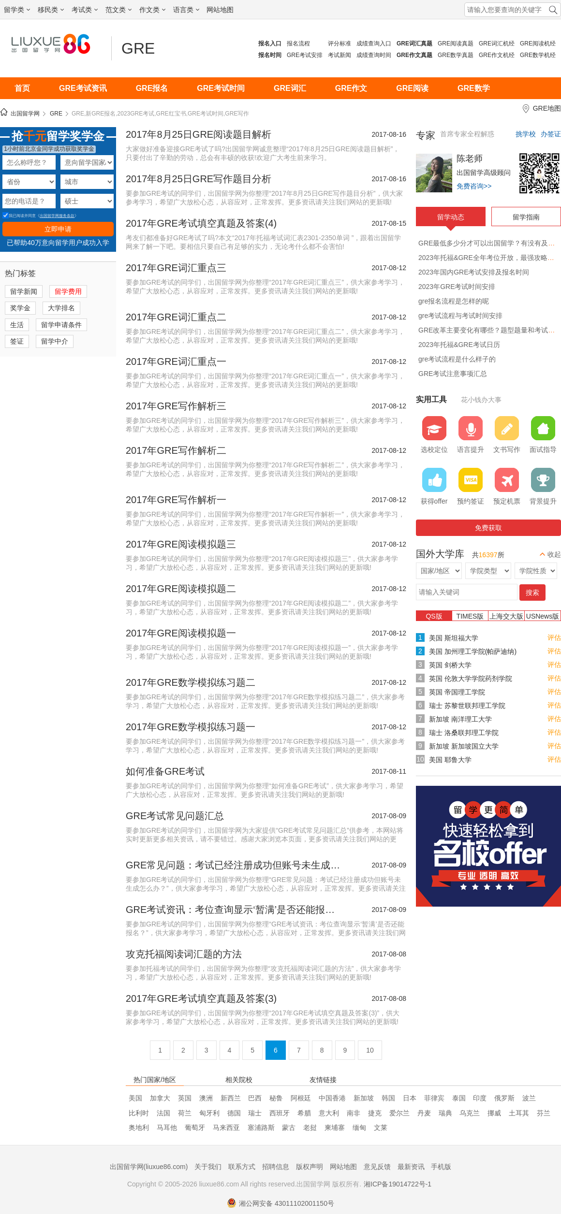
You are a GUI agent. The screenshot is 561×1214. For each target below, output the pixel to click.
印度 (480, 1098)
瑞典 (445, 1113)
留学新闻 (23, 291)
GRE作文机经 (497, 55)
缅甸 (359, 1127)
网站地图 (220, 10)
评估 (554, 637)
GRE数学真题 (455, 55)
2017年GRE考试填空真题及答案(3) (201, 998)
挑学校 (526, 134)
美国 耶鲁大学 (450, 760)
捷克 (375, 1113)
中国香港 (332, 1098)
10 (370, 1050)
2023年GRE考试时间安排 (456, 286)
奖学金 (20, 308)
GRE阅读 (412, 88)
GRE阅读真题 (455, 43)
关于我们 (207, 1167)
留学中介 (54, 341)
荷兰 (185, 1113)
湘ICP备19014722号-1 (397, 1184)
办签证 (551, 134)
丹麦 (424, 1113)
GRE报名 (152, 88)
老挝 (310, 1127)
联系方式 (241, 1167)
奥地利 (139, 1127)
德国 (234, 1113)
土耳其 (519, 1113)
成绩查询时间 (373, 55)
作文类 (152, 10)
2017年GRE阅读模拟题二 (181, 588)
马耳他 (167, 1127)
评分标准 (339, 43)
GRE (138, 48)
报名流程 (298, 43)
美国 (135, 1098)
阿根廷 (301, 1098)
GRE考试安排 (305, 55)
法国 (163, 1113)
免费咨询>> (474, 186)
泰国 (459, 1098)
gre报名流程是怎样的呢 (453, 301)
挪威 (494, 1113)
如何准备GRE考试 (165, 771)
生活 (17, 325)
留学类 (17, 10)
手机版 (441, 1167)
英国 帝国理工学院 (457, 692)
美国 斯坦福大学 (453, 638)
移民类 (51, 10)
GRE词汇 (290, 88)
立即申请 (58, 229)
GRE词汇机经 (497, 43)
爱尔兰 (399, 1113)
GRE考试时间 (221, 88)
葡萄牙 (195, 1127)
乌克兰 (469, 1113)
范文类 (118, 10)
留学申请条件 (61, 325)
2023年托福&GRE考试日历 (459, 344)
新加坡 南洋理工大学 (460, 719)
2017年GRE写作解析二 (176, 450)
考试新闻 (339, 55)
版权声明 (309, 1167)
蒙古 (288, 1127)
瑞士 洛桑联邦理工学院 (464, 733)
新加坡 (364, 1098)
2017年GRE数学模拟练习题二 (190, 682)
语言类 (186, 10)
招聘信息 (275, 1167)
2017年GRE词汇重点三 (176, 267)
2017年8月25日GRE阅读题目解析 (198, 134)
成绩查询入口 (373, 43)
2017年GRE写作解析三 (176, 406)
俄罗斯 (504, 1098)
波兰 (529, 1098)
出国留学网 (25, 113)
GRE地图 (547, 108)
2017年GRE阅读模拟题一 (181, 633)
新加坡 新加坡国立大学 (464, 746)
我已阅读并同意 (19, 216)
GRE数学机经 (538, 55)
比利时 (139, 1113)
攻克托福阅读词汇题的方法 (184, 954)
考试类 (85, 10)
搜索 (532, 592)
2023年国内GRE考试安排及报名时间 (473, 272)
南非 (353, 1113)
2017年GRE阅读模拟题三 (181, 544)
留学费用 (68, 291)
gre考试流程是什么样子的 (457, 359)
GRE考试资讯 (83, 88)
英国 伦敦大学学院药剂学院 (470, 678)
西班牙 (279, 1113)
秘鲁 (276, 1098)
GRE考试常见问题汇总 (175, 815)
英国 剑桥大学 (450, 665)
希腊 (304, 1113)
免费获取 (488, 528)
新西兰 (231, 1098)
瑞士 (255, 1113)
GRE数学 (474, 88)
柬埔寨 (335, 1127)
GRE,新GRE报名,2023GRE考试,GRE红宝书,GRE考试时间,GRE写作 (160, 113)
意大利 (329, 1113)
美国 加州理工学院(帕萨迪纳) (473, 651)
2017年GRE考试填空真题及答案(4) (201, 223)
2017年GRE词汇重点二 (176, 317)
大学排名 (61, 308)
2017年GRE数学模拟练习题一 (190, 727)
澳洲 (206, 1098)
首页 (22, 88)
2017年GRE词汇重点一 (176, 361)
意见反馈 (377, 1167)
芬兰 (543, 1113)
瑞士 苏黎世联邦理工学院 (467, 705)
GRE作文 (351, 88)
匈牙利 (209, 1113)
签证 (17, 341)
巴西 (255, 1098)
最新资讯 (411, 1167)
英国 (185, 1098)
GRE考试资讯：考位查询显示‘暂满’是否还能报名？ (234, 909)
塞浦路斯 (261, 1127)
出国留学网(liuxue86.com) (149, 1167)
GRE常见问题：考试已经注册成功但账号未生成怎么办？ (234, 865)
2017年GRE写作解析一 (176, 499)
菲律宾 (434, 1098)
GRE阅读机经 (538, 43)
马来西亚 (226, 1127)
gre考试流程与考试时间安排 (460, 315)
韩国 (388, 1098)
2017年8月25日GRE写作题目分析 (198, 178)
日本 (409, 1098)
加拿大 (160, 1098)
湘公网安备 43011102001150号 (280, 1203)
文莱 (380, 1127)
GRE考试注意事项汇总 (452, 373)
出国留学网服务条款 (57, 216)
